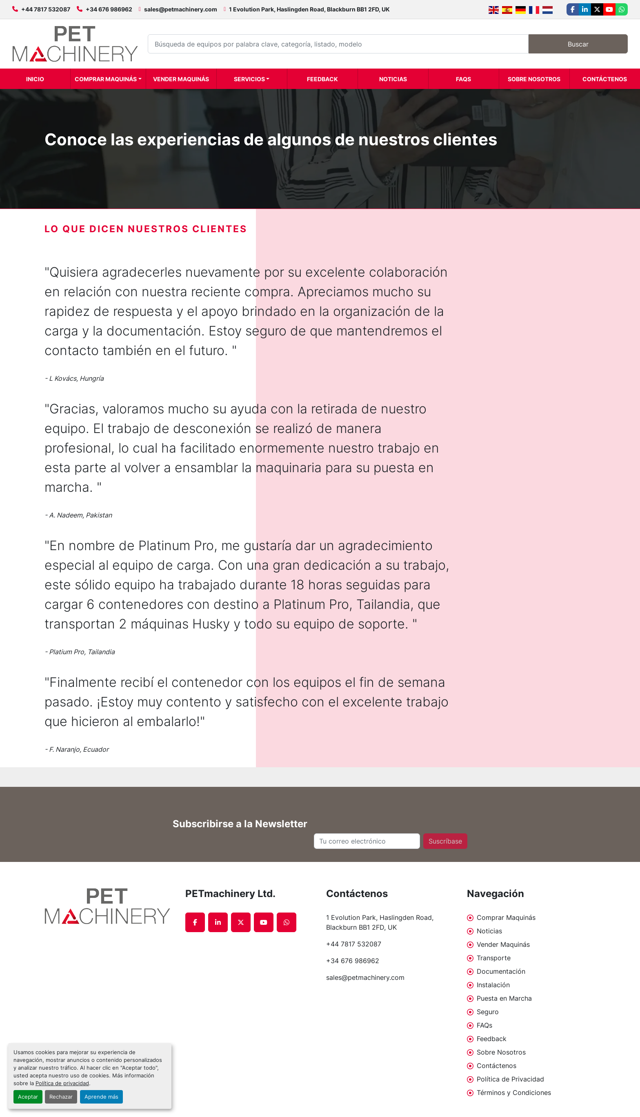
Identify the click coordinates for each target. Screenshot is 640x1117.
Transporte (494, 958)
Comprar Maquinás (106, 79)
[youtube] (609, 9)
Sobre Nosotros (534, 79)
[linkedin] (585, 9)
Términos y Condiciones (514, 1092)
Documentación (501, 971)
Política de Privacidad (510, 1079)
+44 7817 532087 (45, 9)
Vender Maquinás (181, 79)
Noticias (393, 79)
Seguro (488, 1012)
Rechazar (61, 1097)
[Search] (338, 43)
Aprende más (101, 1097)
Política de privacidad (62, 1083)
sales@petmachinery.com (180, 9)
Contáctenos (604, 79)
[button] (108, 79)
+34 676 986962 (109, 9)
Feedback (322, 79)
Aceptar (28, 1097)
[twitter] (597, 9)
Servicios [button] (249, 79)
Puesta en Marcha (504, 998)
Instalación (493, 985)
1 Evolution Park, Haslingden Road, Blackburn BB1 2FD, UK (309, 9)
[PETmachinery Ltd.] (108, 906)
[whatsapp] (622, 9)
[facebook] (573, 9)
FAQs (463, 79)
